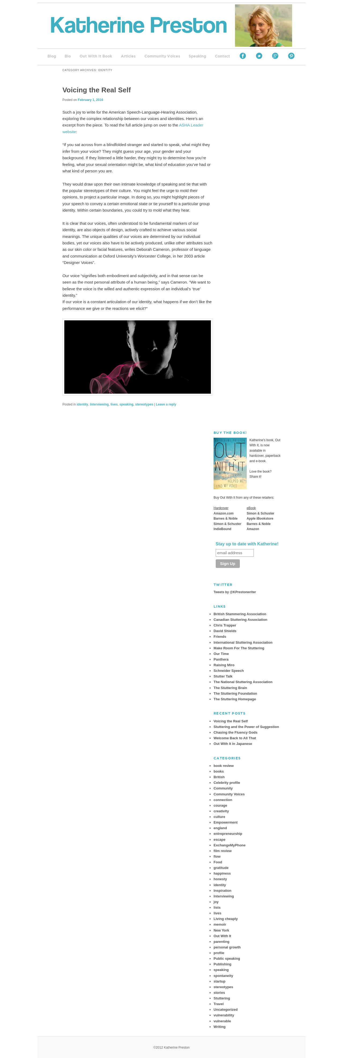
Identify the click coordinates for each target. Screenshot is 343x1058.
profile (219, 953)
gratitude (221, 868)
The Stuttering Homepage (235, 699)
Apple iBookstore (260, 518)
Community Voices (162, 56)
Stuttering (222, 998)
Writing (220, 1027)
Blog (51, 56)
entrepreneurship (228, 834)
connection (223, 800)
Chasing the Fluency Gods (236, 732)
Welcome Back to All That (235, 738)
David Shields (225, 631)
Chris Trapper (225, 625)
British (219, 777)
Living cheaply (226, 919)
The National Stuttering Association (243, 682)
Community (223, 788)
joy (216, 902)
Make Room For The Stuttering (239, 648)
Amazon (253, 529)
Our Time (221, 654)
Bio (68, 56)
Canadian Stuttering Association (240, 620)
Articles (128, 56)
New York (221, 930)
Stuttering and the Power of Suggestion (246, 727)
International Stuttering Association (243, 642)
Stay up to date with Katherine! (247, 544)
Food (218, 862)
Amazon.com (224, 513)
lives (114, 404)
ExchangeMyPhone (229, 845)
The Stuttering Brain (230, 688)
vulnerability (224, 1015)
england (220, 828)
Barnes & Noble (225, 518)
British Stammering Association (240, 614)
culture (219, 817)
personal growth (227, 947)
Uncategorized (226, 1010)
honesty (220, 879)
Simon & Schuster (227, 524)
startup (219, 981)
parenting (221, 942)
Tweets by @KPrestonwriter (235, 592)
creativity (221, 811)
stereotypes (144, 404)
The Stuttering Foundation (235, 693)
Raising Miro (224, 665)
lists (217, 907)
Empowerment (226, 822)
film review (223, 851)
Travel (219, 1004)
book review (224, 766)
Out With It (222, 936)
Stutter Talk (223, 676)
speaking (126, 404)
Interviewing (99, 404)
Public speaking (227, 958)
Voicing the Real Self (96, 90)
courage (220, 805)
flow (217, 856)
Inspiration (222, 891)
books (219, 771)
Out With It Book (96, 56)
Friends (220, 637)
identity (82, 404)
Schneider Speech (229, 671)
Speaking (197, 56)
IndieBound (222, 529)
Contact (222, 56)
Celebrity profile (227, 783)
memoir (220, 924)
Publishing (222, 964)
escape (219, 840)
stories (219, 993)
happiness (222, 873)
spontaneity (223, 976)
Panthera (221, 659)
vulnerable (222, 1021)
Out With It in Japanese (233, 744)
